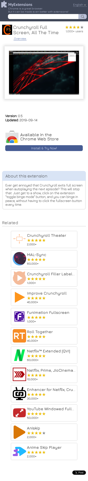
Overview (20, 38)
